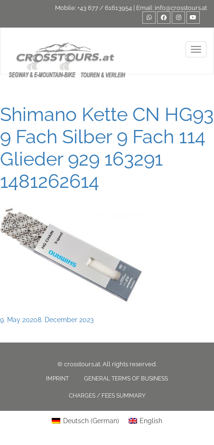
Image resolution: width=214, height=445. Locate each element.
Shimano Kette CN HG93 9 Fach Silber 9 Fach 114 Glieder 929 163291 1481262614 (107, 147)
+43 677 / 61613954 (104, 7)
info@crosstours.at (181, 7)
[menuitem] (85, 421)
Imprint (57, 378)
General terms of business (126, 378)
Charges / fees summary (107, 395)
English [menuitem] (151, 421)
